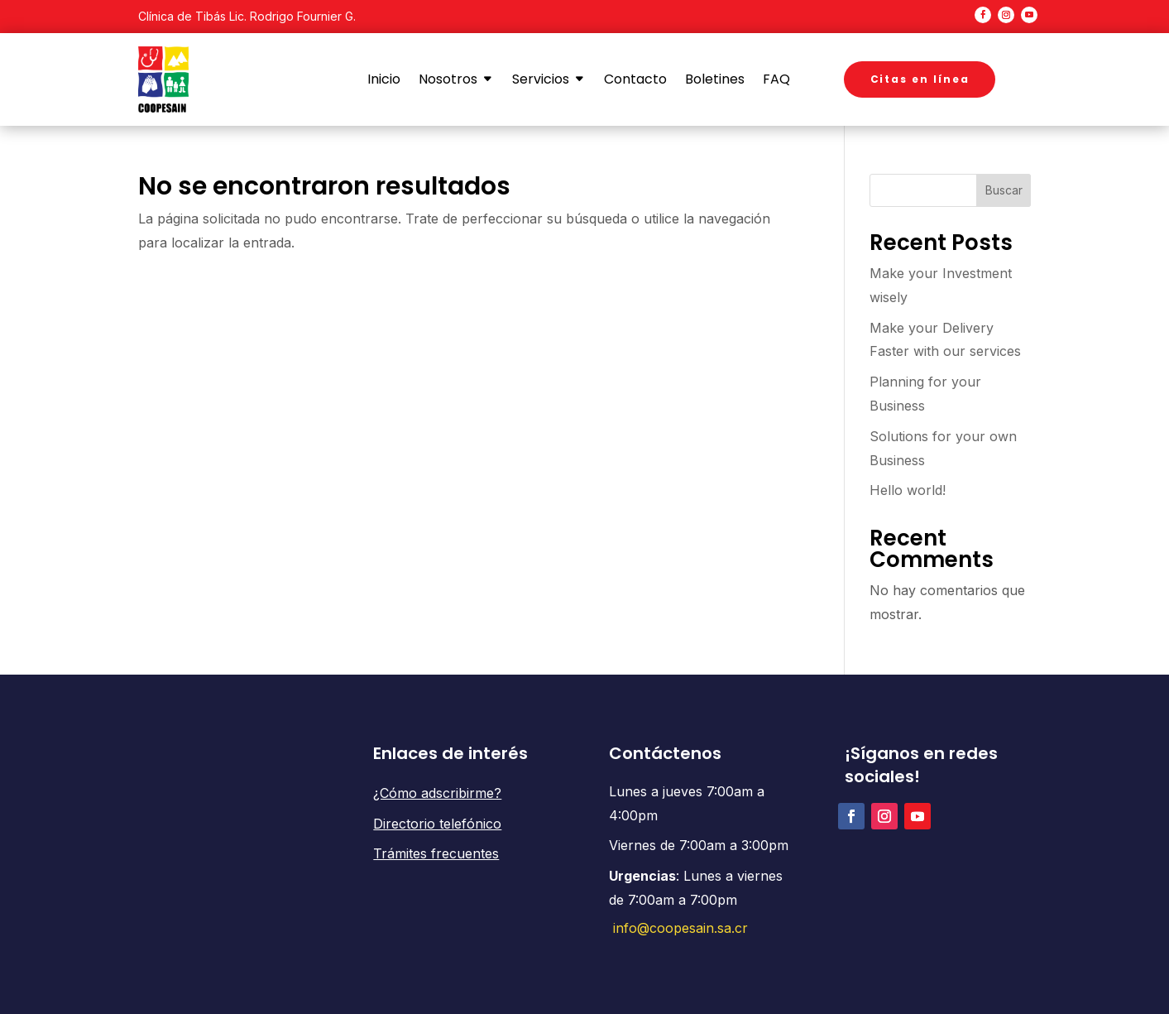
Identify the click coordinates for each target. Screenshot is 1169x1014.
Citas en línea (920, 79)
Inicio (383, 79)
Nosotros (448, 79)
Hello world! (908, 490)
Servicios (540, 79)
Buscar (1004, 190)
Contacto (635, 79)
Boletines (715, 79)
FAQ (776, 79)
